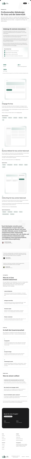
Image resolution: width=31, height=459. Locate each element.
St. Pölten (23, 445)
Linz (23, 444)
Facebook (3, 444)
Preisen (21, 44)
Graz (22, 444)
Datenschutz (27, 456)
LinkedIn (3, 447)
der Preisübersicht (19, 402)
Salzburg (26, 444)
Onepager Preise (19, 112)
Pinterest (3, 449)
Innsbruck (17, 445)
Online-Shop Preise (14, 206)
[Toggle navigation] (28, 3)
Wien (21, 444)
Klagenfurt (20, 445)
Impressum (23, 456)
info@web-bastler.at (7, 422)
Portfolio (23, 43)
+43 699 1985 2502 (19, 422)
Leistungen (14, 45)
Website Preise (18, 159)
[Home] (5, 3)
